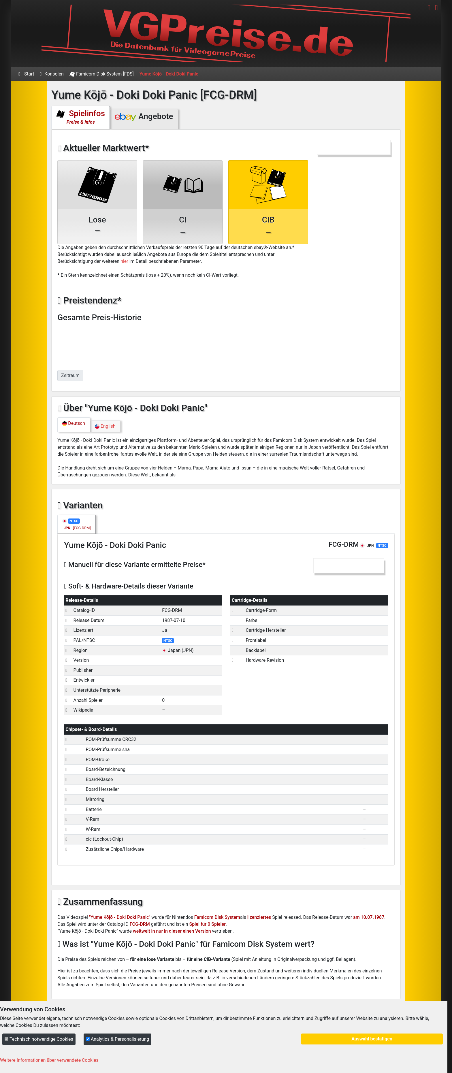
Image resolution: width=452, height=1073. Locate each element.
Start (26, 74)
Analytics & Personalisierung (117, 1039)
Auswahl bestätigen (371, 1039)
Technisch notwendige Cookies (39, 1039)
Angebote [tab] (144, 116)
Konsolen (52, 74)
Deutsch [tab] (73, 423)
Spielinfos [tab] (80, 117)
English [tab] (105, 426)
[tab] (76, 524)
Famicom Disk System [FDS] (101, 74)
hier (124, 261)
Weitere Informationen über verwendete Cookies (49, 1060)
